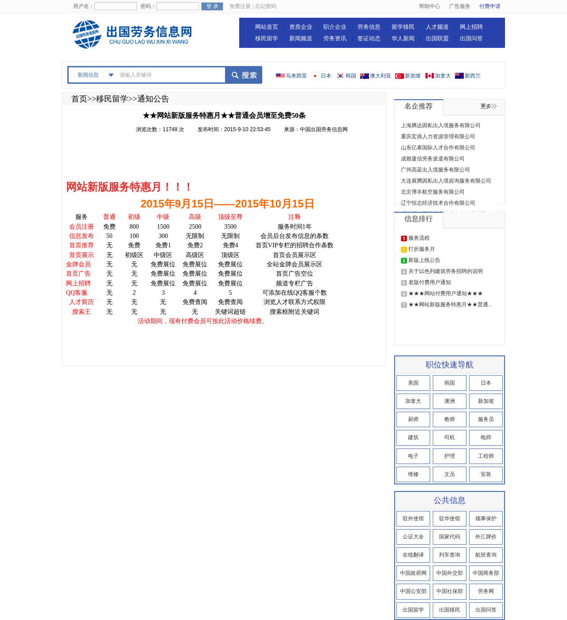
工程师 (486, 456)
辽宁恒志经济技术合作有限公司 (438, 203)
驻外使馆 (413, 518)
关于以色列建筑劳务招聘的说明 (445, 271)
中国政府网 (413, 573)
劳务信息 (369, 26)
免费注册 (240, 6)
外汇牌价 (486, 537)
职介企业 (334, 26)
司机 (449, 437)
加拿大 (443, 76)
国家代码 (449, 537)
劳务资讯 (334, 38)
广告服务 (459, 6)
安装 (486, 474)
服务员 (486, 419)
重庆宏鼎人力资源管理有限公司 (438, 136)
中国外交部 (449, 573)
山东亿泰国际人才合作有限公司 (438, 147)
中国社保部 (449, 591)
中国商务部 (486, 573)
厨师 (413, 419)
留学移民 (403, 26)
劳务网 (486, 591)
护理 (449, 456)
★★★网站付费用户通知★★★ (445, 293)
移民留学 (266, 38)
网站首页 (266, 26)
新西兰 (473, 76)
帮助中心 (429, 6)
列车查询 (449, 555)
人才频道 (437, 26)
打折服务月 (421, 249)
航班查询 (486, 555)
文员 (449, 474)
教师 (449, 419)
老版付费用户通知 (429, 282)
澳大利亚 (380, 76)
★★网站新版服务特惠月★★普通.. (449, 304)
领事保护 (486, 518)
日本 (326, 76)
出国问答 (471, 38)
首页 (79, 98)
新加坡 (413, 76)
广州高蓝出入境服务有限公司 (435, 170)
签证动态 (369, 38)
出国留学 (413, 610)
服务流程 (419, 238)
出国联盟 (437, 38)
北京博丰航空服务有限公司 (433, 192)
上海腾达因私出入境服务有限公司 (441, 125)
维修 (413, 474)
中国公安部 (413, 591)
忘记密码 (265, 6)
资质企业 (300, 26)
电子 (413, 456)
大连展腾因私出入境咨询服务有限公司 (446, 181)
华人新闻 (403, 38)
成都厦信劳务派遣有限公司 (433, 159)
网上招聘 (471, 26)
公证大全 (413, 537)
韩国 (351, 76)
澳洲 (449, 401)
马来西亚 (296, 76)
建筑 (413, 437)
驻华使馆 (449, 518)
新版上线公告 (424, 260)
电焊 (486, 437)
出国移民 (449, 610)
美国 (413, 383)
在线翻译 (413, 555)
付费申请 (490, 6)
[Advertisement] (227, 159)
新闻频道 (300, 38)
